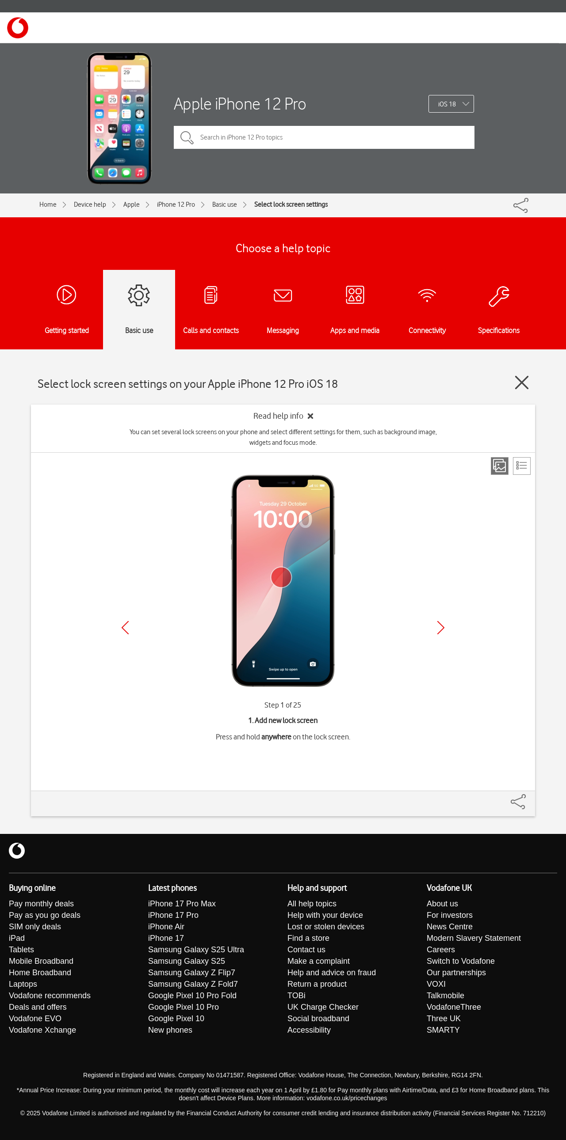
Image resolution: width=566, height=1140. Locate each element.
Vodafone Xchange (42, 1030)
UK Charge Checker (323, 1007)
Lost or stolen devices (325, 926)
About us (442, 903)
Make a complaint (318, 961)
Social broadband (318, 1018)
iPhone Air (166, 926)
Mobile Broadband (41, 961)
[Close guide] (521, 382)
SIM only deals (35, 926)
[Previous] (125, 627)
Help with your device (325, 915)
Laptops (23, 984)
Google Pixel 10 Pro (183, 1007)
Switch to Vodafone (461, 961)
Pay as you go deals (44, 915)
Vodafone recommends (50, 995)
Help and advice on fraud (331, 972)
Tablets (21, 949)
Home (48, 204)
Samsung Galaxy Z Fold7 (193, 984)
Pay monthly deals (41, 903)
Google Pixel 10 (176, 1018)
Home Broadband (40, 972)
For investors (450, 915)
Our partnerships (456, 972)
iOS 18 (447, 104)
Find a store (308, 938)
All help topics (312, 903)
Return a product (317, 984)
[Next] (440, 627)
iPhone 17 (166, 938)
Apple (131, 204)
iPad (17, 938)
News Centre (450, 926)
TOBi (296, 995)
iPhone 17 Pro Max (182, 903)
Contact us (306, 949)
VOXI (436, 984)
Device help (90, 204)
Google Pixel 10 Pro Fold (192, 995)
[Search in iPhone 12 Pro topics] (324, 137)
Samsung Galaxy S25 (186, 961)
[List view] (522, 466)
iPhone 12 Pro (176, 204)
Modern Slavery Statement (474, 938)
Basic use (224, 204)
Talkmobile (445, 995)
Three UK (444, 1018)
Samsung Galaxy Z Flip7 (191, 972)
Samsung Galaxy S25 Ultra (196, 949)
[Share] (529, 797)
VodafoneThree (454, 1007)
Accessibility (309, 1030)
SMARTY (443, 1030)
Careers (441, 949)
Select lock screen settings (291, 204)
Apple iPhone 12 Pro (240, 104)
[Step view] (500, 466)
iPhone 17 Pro (173, 915)
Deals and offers (38, 1007)
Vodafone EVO (35, 1018)
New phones (170, 1030)
